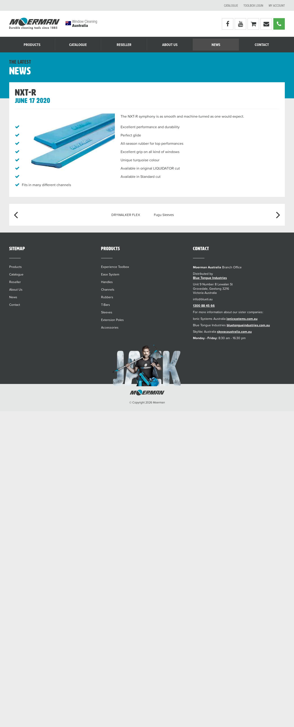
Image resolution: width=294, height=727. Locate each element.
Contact (262, 45)
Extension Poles (112, 319)
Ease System (110, 274)
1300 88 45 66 (204, 305)
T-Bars (105, 304)
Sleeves (106, 312)
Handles (107, 282)
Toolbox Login (253, 6)
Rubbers (107, 297)
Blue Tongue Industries (210, 277)
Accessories (110, 327)
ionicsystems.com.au (241, 318)
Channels (107, 289)
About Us (170, 45)
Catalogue (231, 6)
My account (277, 6)
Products (32, 45)
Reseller (124, 45)
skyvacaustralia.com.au (234, 331)
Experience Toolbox (115, 266)
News (216, 45)
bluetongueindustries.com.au (248, 325)
